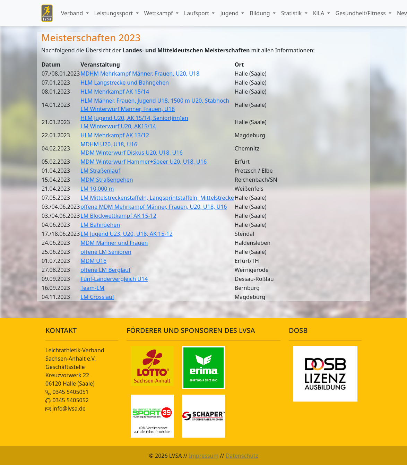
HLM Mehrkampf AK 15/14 (114, 91)
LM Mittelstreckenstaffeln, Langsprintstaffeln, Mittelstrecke (157, 197)
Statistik (292, 13)
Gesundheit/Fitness (361, 13)
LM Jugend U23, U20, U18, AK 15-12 (126, 234)
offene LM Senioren (105, 252)
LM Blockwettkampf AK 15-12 (118, 215)
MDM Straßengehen (106, 179)
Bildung (260, 13)
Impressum (204, 455)
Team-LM (92, 288)
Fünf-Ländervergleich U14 (114, 279)
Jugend (230, 13)
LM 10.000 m (97, 188)
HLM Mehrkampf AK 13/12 (114, 135)
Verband (73, 13)
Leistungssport (114, 13)
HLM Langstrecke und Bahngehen (124, 82)
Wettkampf (159, 13)
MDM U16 (93, 261)
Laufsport (197, 13)
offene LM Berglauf (105, 270)
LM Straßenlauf (100, 170)
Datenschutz (242, 455)
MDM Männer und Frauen (114, 243)
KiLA (319, 13)
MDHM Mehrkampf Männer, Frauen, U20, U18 (139, 73)
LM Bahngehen (100, 225)
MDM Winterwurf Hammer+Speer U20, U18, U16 (143, 161)
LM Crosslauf (97, 297)
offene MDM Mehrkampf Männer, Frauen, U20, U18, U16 (153, 206)
